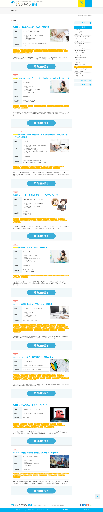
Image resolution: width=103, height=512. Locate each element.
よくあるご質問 (14, 510)
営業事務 (78, 73)
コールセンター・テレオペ (83, 36)
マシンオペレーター (81, 48)
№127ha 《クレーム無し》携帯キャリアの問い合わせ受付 (36, 195)
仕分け (78, 59)
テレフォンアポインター (82, 41)
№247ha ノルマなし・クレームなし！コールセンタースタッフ (43, 78)
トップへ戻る (97, 496)
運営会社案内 (31, 510)
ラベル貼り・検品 (80, 50)
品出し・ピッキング (81, 69)
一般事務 (78, 55)
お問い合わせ (49, 510)
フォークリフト (80, 43)
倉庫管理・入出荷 (80, 64)
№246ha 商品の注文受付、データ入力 (33, 248)
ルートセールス (80, 52)
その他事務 (79, 32)
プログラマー (79, 46)
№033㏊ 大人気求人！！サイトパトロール (30, 405)
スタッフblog (23, 510)
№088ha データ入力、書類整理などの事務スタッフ (34, 357)
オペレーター (79, 34)
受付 (77, 66)
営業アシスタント (80, 71)
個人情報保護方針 (40, 510)
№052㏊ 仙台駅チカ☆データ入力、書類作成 (31, 27)
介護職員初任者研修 (81, 57)
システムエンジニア (81, 39)
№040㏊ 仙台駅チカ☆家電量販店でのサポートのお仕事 (35, 453)
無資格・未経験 (80, 76)
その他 (78, 29)
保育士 (78, 62)
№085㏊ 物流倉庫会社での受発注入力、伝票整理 (32, 304)
